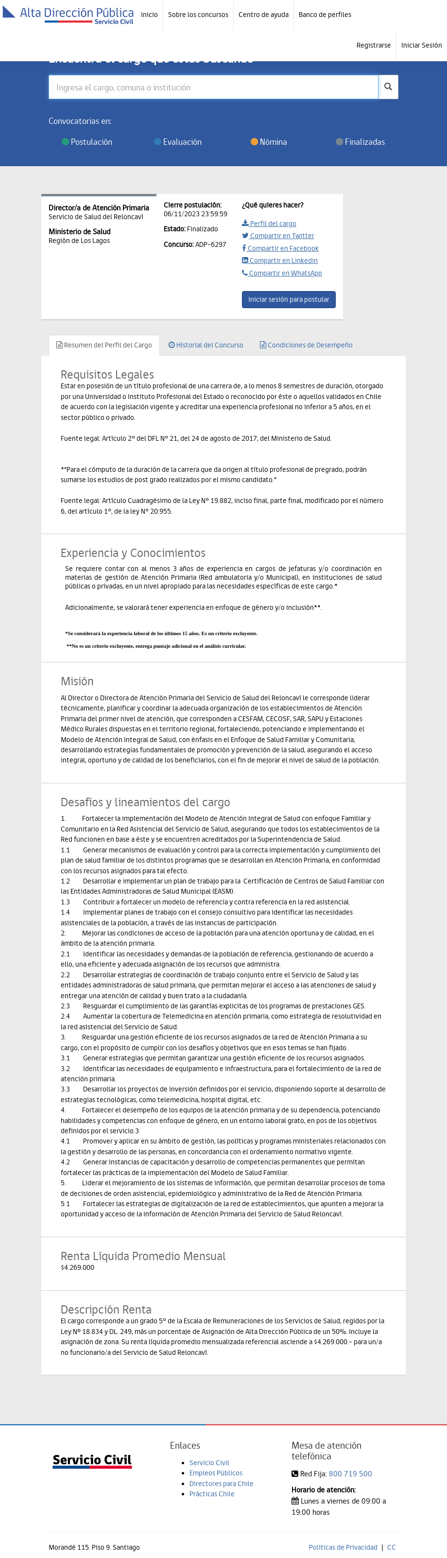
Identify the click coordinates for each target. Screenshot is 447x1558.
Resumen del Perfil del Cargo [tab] (104, 345)
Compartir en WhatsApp (282, 273)
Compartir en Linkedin (280, 260)
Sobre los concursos (198, 14)
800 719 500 (350, 1473)
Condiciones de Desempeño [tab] (306, 345)
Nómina (269, 142)
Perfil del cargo (269, 223)
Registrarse (374, 45)
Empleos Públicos (215, 1473)
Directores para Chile (221, 1483)
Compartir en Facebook (280, 248)
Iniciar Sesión (421, 45)
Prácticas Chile (212, 1493)
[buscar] (388, 87)
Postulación (87, 142)
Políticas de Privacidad (343, 1547)
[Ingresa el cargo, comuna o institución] (213, 87)
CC (391, 1547)
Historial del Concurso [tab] (206, 345)
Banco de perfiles (325, 14)
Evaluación (178, 142)
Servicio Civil (209, 1462)
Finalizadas (360, 142)
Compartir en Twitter (278, 235)
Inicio (149, 14)
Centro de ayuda (264, 14)
